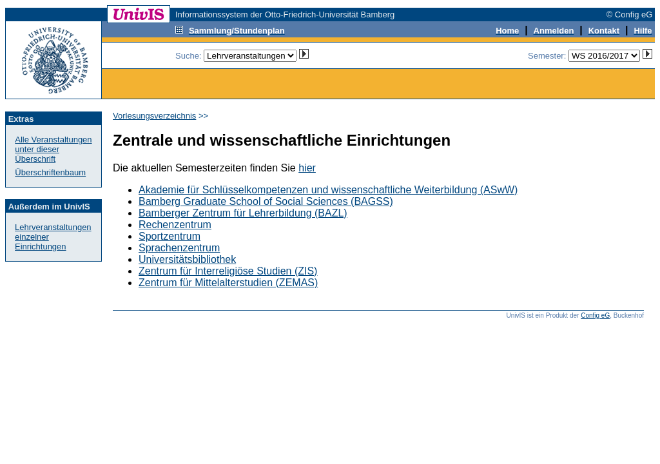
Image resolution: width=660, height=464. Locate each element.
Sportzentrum (169, 236)
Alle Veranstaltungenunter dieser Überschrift (53, 149)
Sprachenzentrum (179, 247)
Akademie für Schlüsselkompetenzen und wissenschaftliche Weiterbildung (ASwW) (328, 189)
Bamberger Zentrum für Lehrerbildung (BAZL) (243, 213)
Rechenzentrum (175, 224)
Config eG (595, 315)
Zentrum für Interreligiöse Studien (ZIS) (228, 271)
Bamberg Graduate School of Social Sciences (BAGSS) (266, 201)
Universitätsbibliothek (187, 259)
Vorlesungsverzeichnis (154, 116)
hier (307, 167)
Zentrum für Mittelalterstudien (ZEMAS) (228, 282)
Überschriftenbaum (50, 172)
